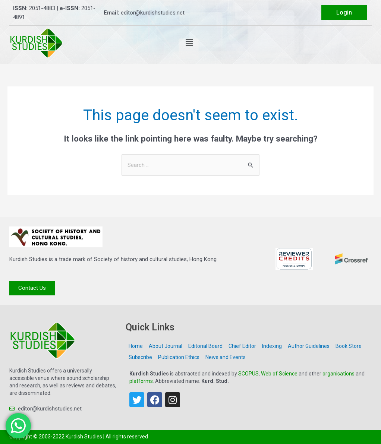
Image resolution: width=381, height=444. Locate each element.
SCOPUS (248, 374)
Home (136, 346)
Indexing (272, 346)
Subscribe (140, 357)
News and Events (225, 357)
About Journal (165, 346)
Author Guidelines (309, 346)
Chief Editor (242, 346)
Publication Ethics (178, 357)
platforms (141, 381)
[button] (189, 43)
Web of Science (279, 374)
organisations (338, 374)
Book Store (349, 346)
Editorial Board (205, 346)
